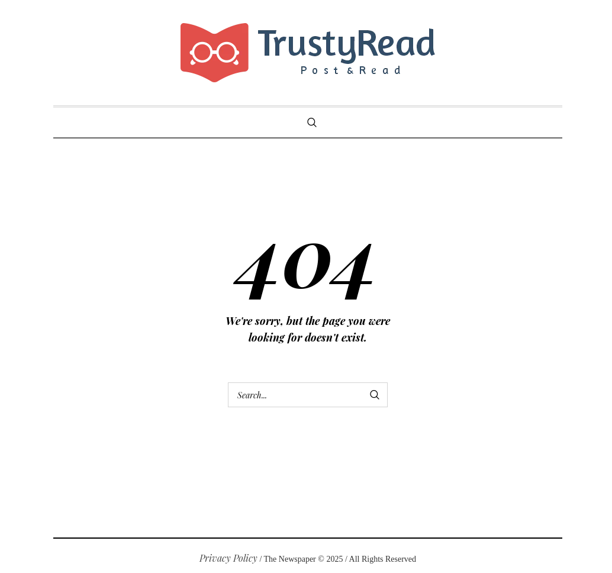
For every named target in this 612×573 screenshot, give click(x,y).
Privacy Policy (228, 558)
